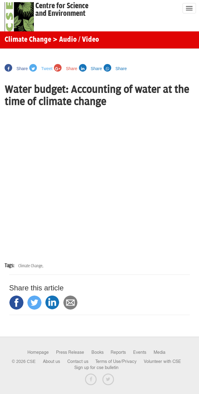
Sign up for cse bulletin (96, 367)
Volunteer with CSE (162, 361)
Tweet (40, 68)
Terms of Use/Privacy (116, 361)
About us (51, 361)
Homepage (38, 352)
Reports (118, 352)
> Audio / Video (76, 40)
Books (97, 352)
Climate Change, (30, 265)
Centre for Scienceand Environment (61, 10)
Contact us (77, 361)
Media (159, 352)
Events (139, 352)
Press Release (70, 352)
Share (16, 68)
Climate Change (28, 40)
